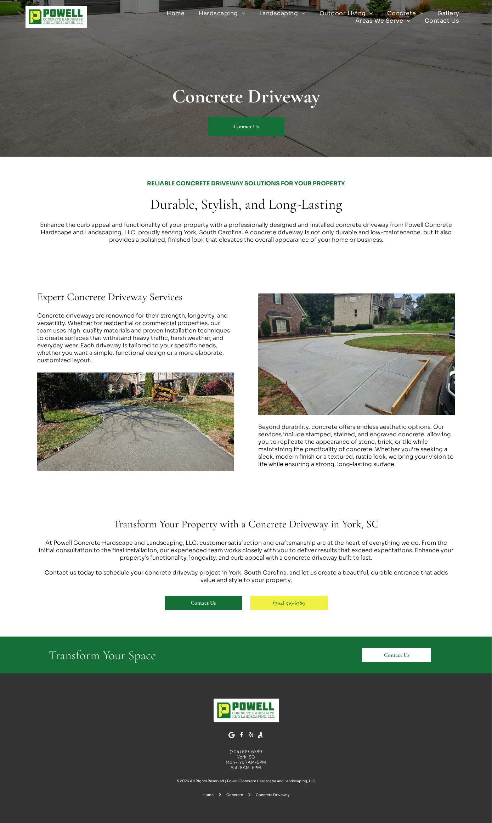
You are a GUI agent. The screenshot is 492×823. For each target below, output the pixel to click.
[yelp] (251, 735)
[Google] (232, 735)
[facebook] (241, 735)
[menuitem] (175, 13)
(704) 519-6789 (246, 751)
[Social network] (260, 735)
